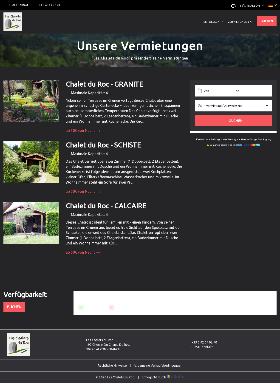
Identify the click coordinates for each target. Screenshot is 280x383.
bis (238, 90)
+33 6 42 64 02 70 (201, 342)
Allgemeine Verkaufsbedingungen (158, 365)
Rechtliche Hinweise (112, 365)
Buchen (267, 21)
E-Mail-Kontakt (199, 347)
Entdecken (213, 22)
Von (206, 90)
